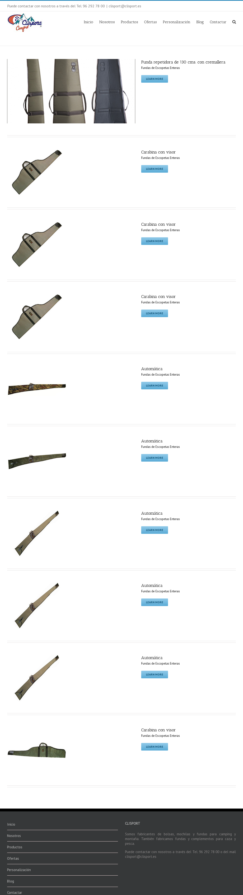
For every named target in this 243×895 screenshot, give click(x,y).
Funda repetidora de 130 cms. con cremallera (183, 62)
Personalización (176, 21)
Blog (200, 21)
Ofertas (150, 21)
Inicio (88, 21)
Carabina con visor (158, 152)
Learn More (154, 79)
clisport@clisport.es (125, 6)
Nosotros (107, 21)
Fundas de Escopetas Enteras (160, 68)
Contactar (218, 21)
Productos (129, 21)
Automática (152, 368)
